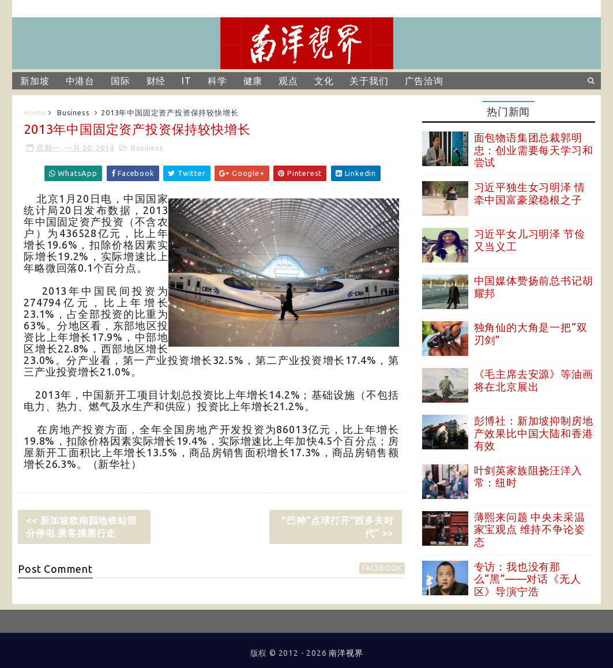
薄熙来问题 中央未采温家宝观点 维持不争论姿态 (529, 529)
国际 (120, 81)
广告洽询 (424, 81)
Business (73, 112)
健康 (253, 81)
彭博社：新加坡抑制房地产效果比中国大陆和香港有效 (533, 433)
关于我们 (368, 81)
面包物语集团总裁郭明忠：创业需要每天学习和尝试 (533, 150)
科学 (217, 81)
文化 (324, 81)
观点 (288, 81)
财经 (156, 81)
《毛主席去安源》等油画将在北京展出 (533, 380)
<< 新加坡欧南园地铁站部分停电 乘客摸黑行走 (81, 526)
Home (35, 112)
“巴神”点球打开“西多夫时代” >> (337, 526)
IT (186, 81)
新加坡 (34, 81)
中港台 (80, 81)
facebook (381, 568)
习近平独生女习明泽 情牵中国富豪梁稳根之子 (529, 193)
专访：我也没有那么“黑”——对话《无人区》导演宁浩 (527, 579)
